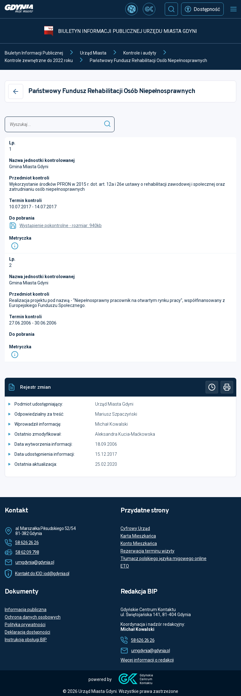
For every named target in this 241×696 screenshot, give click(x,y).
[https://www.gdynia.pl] (19, 9)
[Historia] (212, 387)
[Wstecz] (15, 91)
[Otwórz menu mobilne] (233, 9)
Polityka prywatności (25, 624)
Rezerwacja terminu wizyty (147, 550)
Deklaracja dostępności (27, 632)
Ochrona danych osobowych (33, 617)
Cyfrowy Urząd (135, 528)
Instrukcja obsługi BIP (26, 639)
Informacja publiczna (25, 609)
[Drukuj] (227, 387)
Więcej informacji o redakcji (147, 659)
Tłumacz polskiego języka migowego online (163, 558)
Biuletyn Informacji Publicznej (34, 52)
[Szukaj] (171, 9)
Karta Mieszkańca (138, 535)
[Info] (14, 246)
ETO (124, 566)
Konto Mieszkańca (138, 543)
